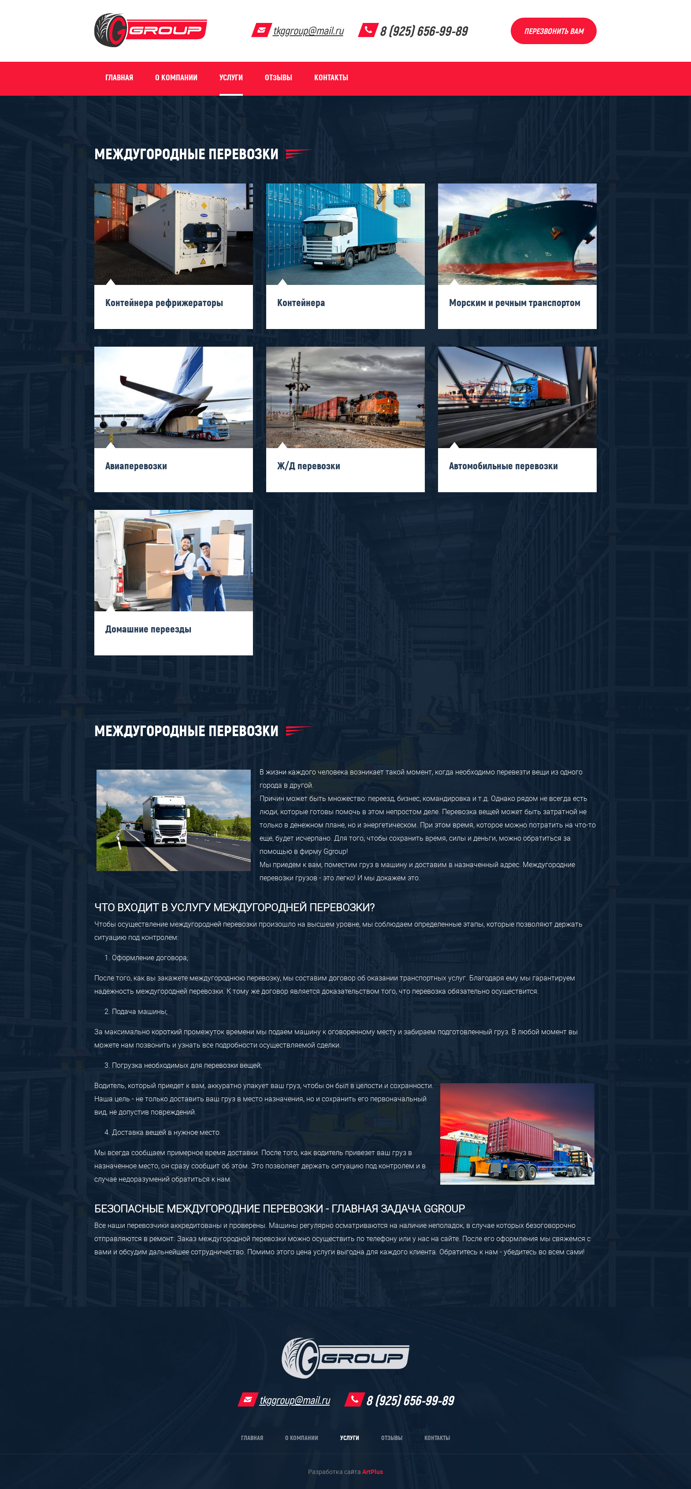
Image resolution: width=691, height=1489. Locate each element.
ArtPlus (372, 1471)
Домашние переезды (148, 629)
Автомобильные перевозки (503, 465)
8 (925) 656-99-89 (423, 31)
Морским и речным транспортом (514, 302)
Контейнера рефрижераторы (164, 302)
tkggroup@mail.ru (308, 30)
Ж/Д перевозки (308, 465)
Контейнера (301, 302)
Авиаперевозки (136, 465)
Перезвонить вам (553, 31)
